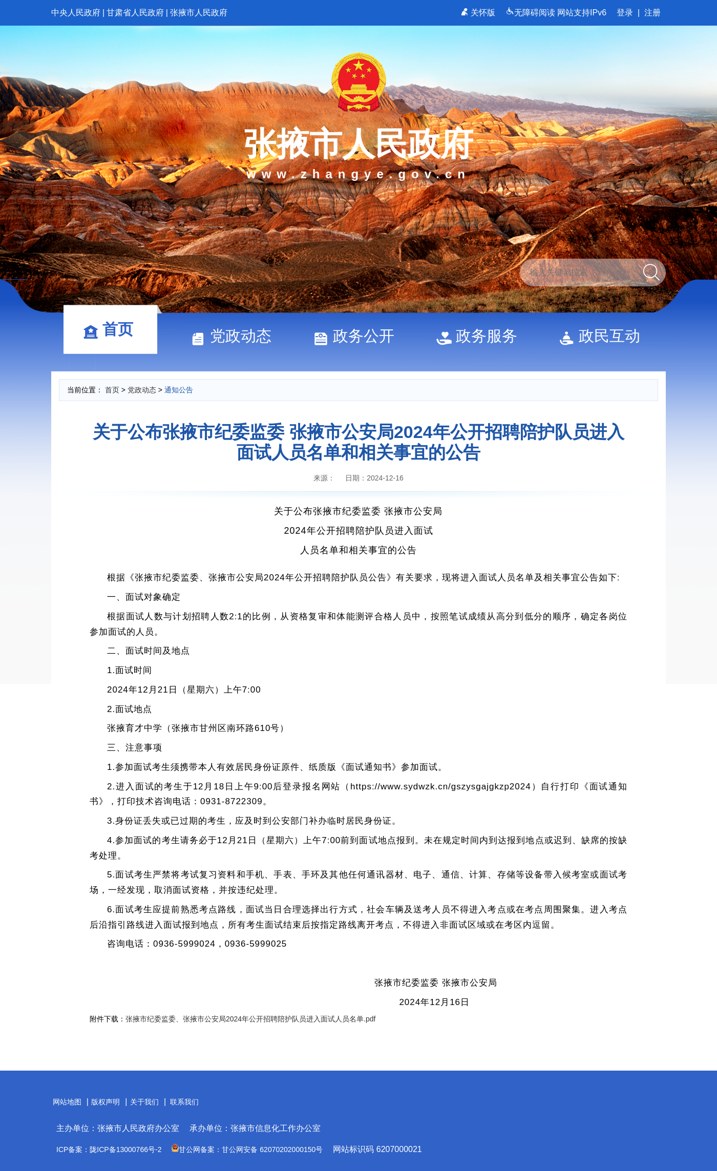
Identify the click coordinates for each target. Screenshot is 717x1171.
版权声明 (105, 1102)
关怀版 (479, 12)
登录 (625, 12)
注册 (652, 12)
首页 (112, 329)
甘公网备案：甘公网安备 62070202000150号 (247, 1149)
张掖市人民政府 (198, 12)
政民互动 (604, 335)
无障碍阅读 (531, 12)
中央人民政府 (75, 12)
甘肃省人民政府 (135, 12)
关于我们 (144, 1102)
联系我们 (184, 1102)
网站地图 (67, 1102)
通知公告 (178, 390)
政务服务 (481, 335)
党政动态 (235, 335)
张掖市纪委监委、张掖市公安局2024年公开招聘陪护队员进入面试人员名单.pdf (250, 1019)
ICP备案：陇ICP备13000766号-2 (108, 1149)
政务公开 (358, 335)
